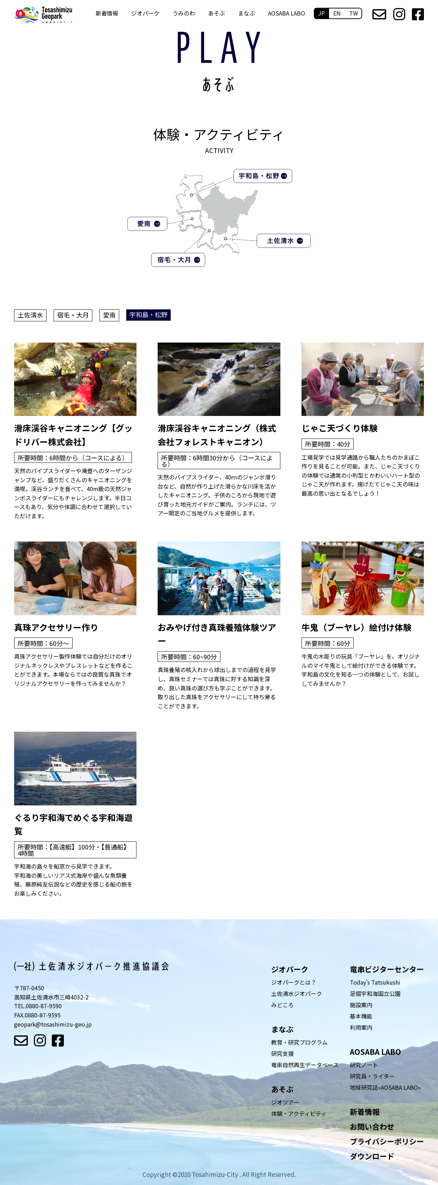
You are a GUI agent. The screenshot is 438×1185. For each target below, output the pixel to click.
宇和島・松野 (148, 314)
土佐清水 (30, 314)
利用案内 (361, 1027)
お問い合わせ (372, 1126)
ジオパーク (145, 13)
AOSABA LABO (286, 13)
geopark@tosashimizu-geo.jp (53, 1024)
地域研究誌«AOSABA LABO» (385, 1087)
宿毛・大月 (73, 314)
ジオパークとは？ (293, 982)
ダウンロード (372, 1156)
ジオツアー (285, 1102)
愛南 (109, 314)
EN (337, 13)
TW (353, 13)
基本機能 (361, 1016)
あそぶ (216, 13)
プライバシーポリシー (387, 1141)
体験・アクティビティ (299, 1113)
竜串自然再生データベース (305, 1064)
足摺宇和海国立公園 (375, 993)
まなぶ (246, 13)
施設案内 (361, 1004)
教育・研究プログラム (299, 1042)
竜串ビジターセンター (387, 969)
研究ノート (364, 1064)
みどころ (282, 1004)
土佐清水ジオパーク (296, 993)
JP (321, 13)
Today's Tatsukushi (375, 982)
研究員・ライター (372, 1076)
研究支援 (282, 1053)
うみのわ (183, 13)
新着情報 (107, 13)
